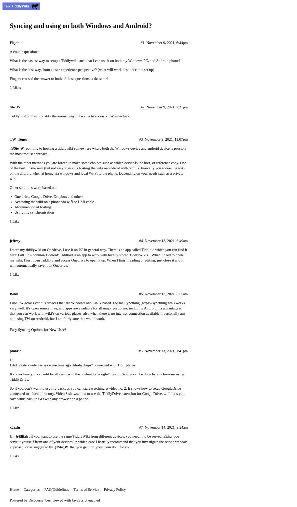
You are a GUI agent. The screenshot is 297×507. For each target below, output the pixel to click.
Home (14, 490)
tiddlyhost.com (99, 447)
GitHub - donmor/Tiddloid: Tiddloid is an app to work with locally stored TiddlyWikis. (83, 255)
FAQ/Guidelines (56, 490)
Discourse (36, 500)
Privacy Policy (115, 490)
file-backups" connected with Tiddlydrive (104, 365)
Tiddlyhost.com (21, 116)
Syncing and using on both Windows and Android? (81, 25)
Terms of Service (86, 490)
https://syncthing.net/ (157, 303)
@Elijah (22, 436)
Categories (32, 490)
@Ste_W (17, 148)
